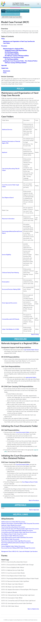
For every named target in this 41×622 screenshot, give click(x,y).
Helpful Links (4, 68)
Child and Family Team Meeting (10, 272)
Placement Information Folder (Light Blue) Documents (15, 541)
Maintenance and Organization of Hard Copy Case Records (19, 41)
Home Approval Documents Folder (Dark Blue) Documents (17, 537)
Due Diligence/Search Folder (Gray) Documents (14, 534)
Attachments (6, 71)
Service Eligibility (6, 254)
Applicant (4, 152)
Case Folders (6, 43)
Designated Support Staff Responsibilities (16, 50)
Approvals (4, 65)
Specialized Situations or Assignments (10, 13)
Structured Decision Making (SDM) (11, 289)
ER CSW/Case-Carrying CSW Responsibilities (17, 55)
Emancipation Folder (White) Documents (12, 535)
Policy (3, 38)
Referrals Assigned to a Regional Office (13, 48)
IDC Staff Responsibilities (11, 59)
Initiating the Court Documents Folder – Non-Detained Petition (20, 61)
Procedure (4, 46)
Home (3, 10)
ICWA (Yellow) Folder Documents (10, 539)
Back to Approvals (34, 509)
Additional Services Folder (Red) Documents (13, 521)
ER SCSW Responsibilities (11, 52)
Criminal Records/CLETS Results (10, 319)
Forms (4, 72)
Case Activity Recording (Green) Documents (13, 527)
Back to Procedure (34, 500)
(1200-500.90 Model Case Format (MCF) (11, 17)
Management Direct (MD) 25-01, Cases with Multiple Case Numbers (19, 551)
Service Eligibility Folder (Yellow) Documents (13, 546)
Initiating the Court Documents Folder (13, 57)
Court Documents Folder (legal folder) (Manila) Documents (17, 530)
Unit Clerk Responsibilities (12, 54)
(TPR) (7, 143)
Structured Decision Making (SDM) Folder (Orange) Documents (18, 548)
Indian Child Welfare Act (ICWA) (10, 329)
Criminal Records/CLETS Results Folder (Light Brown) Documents (18, 532)
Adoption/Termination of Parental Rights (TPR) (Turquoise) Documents (20, 523)
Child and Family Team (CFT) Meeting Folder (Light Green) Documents (20, 528)
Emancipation (5, 282)
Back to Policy (35, 334)
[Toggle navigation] (38, 4)
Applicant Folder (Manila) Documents (11, 525)
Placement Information (8, 218)
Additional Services (7, 129)
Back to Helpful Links (33, 609)
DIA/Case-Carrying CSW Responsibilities (15, 62)
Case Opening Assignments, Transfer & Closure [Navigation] (18, 10)
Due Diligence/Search (8, 197)
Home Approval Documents (9, 303)
